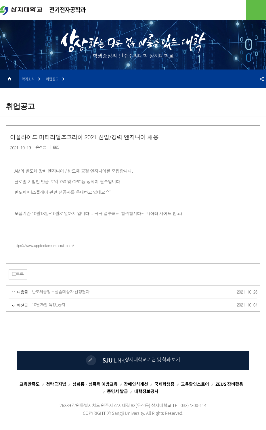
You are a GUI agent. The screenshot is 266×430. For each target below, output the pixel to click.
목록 (18, 274)
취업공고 (52, 79)
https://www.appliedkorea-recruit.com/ (44, 245)
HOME (9, 79)
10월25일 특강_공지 (122, 305)
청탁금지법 (56, 384)
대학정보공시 (146, 391)
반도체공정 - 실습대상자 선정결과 (122, 292)
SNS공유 (261, 79)
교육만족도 (30, 384)
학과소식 (28, 79)
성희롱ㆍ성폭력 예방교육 (95, 384)
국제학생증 (164, 384)
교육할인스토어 (195, 384)
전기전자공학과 (42, 10)
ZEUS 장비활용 (229, 384)
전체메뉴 (256, 10)
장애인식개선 (136, 384)
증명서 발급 (117, 391)
